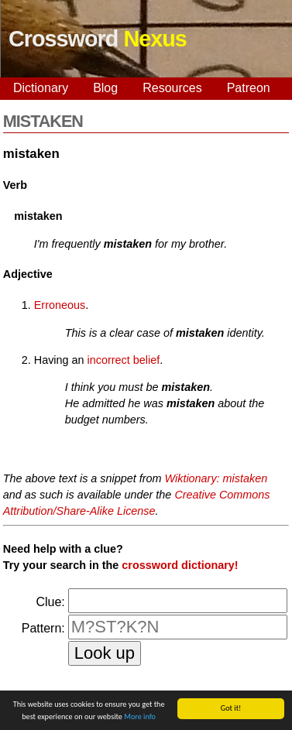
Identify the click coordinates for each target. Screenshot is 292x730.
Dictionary (40, 87)
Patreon (248, 87)
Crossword (98, 38)
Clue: (50, 601)
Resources (172, 87)
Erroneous (59, 305)
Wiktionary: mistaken (216, 478)
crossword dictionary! (180, 565)
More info (140, 717)
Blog (105, 87)
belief (146, 360)
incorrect (109, 360)
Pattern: (43, 628)
